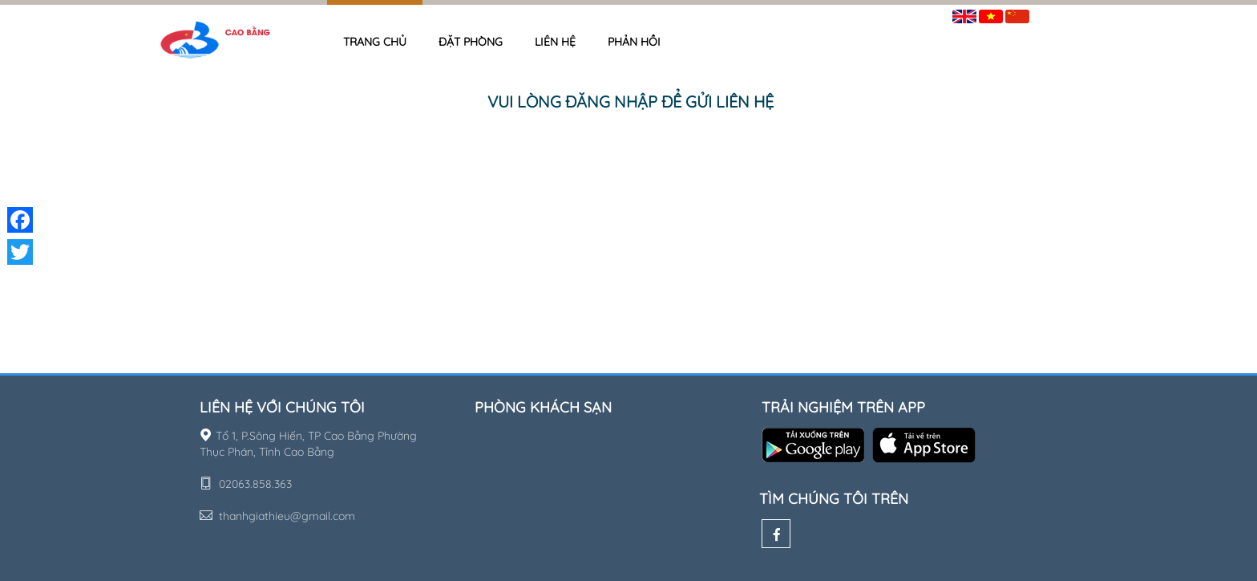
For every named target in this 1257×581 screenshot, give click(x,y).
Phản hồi (634, 42)
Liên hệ (555, 42)
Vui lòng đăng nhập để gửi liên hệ (630, 101)
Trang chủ (374, 42)
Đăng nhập (1069, 13)
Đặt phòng (471, 42)
